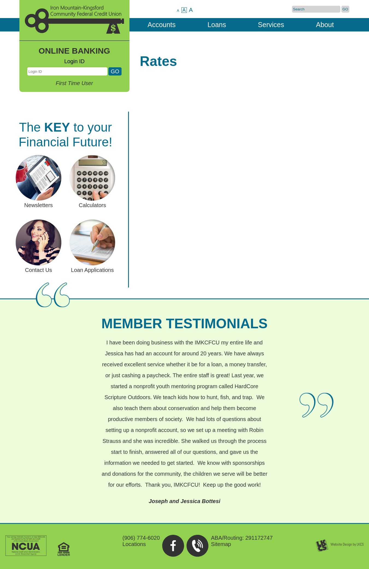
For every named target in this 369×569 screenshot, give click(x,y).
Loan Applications (92, 267)
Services (271, 24)
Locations (134, 544)
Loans (217, 24)
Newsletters (38, 202)
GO (345, 9)
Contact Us (38, 267)
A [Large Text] (191, 10)
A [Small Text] (178, 10)
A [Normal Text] (184, 10)
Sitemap (221, 544)
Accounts (161, 24)
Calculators (92, 202)
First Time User (74, 83)
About (325, 24)
